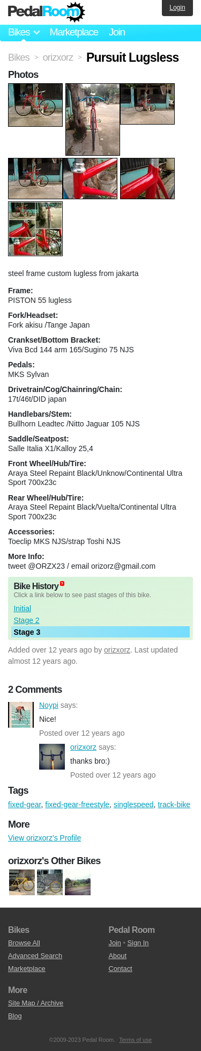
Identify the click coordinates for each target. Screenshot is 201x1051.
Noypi (21, 715)
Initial (22, 608)
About (117, 956)
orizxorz (117, 650)
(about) (62, 583)
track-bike (174, 804)
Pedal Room (46, 12)
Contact (120, 969)
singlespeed (134, 804)
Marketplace (73, 32)
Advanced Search (35, 956)
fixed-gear (24, 804)
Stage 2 (26, 620)
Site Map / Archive (35, 1003)
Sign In (138, 943)
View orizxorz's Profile (44, 837)
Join (117, 32)
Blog (15, 1016)
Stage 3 (26, 632)
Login (177, 7)
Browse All (24, 943)
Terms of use (135, 1039)
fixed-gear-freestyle (77, 804)
